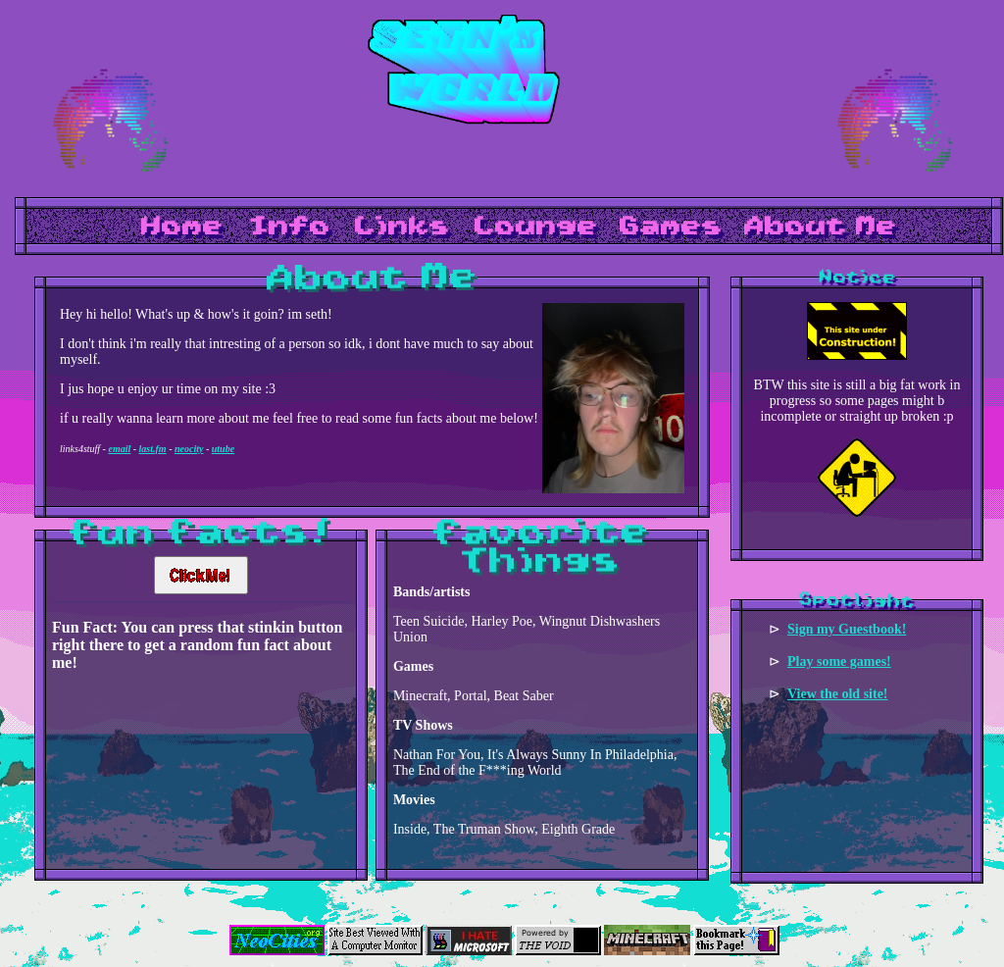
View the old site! (837, 694)
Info (289, 227)
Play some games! (839, 661)
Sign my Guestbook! (846, 629)
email (119, 448)
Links (402, 227)
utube (223, 448)
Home (182, 227)
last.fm (153, 448)
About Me (820, 227)
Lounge (536, 227)
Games (671, 227)
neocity (189, 448)
